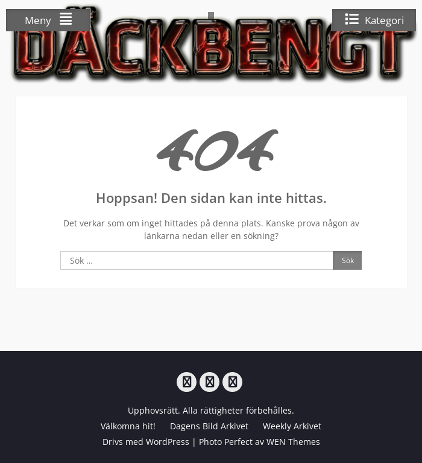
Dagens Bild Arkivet (209, 426)
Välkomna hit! (128, 426)
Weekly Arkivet (292, 426)
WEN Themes (293, 441)
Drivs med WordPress (145, 441)
